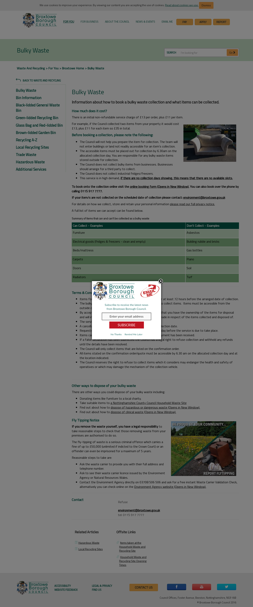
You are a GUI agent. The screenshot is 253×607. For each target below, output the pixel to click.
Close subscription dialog (161, 281)
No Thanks (116, 334)
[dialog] (126, 310)
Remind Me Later (133, 334)
